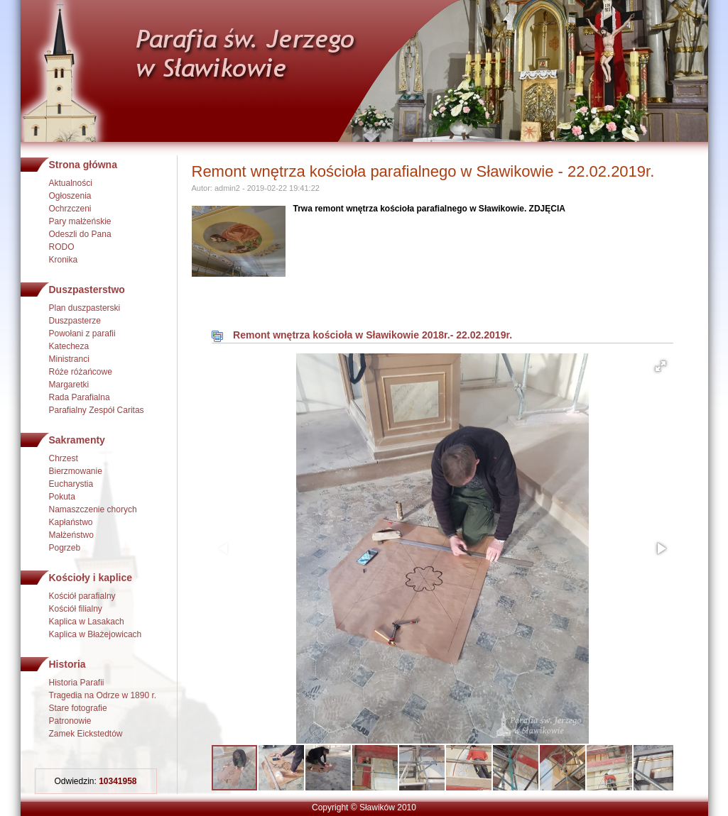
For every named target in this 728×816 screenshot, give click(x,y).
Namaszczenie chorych (93, 509)
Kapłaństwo (71, 522)
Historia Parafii (76, 683)
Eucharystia (71, 484)
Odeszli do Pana (80, 234)
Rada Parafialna (79, 397)
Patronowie (70, 721)
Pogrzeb (65, 548)
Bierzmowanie (75, 471)
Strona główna (83, 164)
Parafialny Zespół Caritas (96, 410)
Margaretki (69, 385)
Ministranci (69, 359)
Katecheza (69, 346)
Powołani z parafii (82, 333)
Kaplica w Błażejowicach (95, 634)
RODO (62, 247)
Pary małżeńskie (80, 221)
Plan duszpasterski (85, 308)
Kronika (63, 260)
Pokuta (62, 497)
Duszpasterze (75, 321)
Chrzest (63, 458)
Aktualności (70, 183)
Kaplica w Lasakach (86, 622)
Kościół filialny (75, 609)
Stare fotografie (78, 708)
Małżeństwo (71, 535)
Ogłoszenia (70, 196)
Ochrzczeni (70, 209)
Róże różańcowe (80, 372)
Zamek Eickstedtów (86, 734)
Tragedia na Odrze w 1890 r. (103, 695)
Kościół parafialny (82, 596)
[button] (660, 366)
